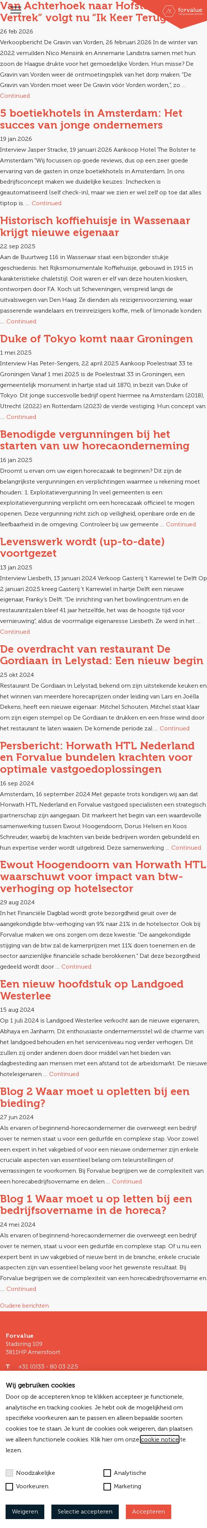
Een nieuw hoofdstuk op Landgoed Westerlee (92, 990)
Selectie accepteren (85, 1511)
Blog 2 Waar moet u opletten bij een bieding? (95, 1097)
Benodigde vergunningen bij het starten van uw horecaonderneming (95, 440)
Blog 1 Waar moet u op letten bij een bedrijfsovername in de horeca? (96, 1204)
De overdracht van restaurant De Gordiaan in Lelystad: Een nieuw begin (101, 655)
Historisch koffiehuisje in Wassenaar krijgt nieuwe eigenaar (95, 226)
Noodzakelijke (30, 1473)
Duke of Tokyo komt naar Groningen (96, 338)
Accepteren (148, 1511)
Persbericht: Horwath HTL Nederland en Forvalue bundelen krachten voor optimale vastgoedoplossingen (97, 757)
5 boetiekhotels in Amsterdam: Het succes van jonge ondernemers (91, 119)
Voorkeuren (27, 1486)
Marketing (122, 1486)
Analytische (125, 1473)
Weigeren (25, 1511)
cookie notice (160, 1439)
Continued (15, 95)
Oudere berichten (24, 1305)
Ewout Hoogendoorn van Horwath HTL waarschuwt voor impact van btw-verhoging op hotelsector (103, 876)
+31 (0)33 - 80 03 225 (48, 1366)
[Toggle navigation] (16, 10)
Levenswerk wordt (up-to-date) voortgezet (82, 547)
